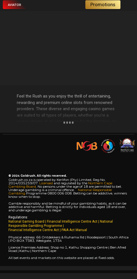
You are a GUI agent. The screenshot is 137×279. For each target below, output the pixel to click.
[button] (14, 4)
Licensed (46, 183)
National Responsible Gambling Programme (60, 224)
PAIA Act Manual (74, 230)
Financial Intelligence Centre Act (72, 221)
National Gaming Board (26, 221)
